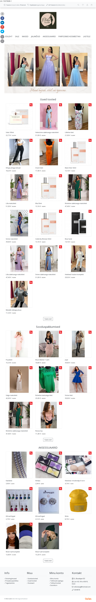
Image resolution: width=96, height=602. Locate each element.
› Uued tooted (32, 581)
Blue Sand (68, 239)
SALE (17, 36)
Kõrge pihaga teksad (13, 168)
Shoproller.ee (88, 599)
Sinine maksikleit (12, 239)
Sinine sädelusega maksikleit (45, 274)
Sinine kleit (69, 395)
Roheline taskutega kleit (43, 395)
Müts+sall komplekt (13, 552)
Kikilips (37, 481)
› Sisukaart (30, 583)
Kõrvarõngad (10, 516)
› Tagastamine (9, 583)
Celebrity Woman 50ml (43, 239)
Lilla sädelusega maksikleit (15, 274)
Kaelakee (9, 481)
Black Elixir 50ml (70, 168)
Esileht (8, 36)
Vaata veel (48, 319)
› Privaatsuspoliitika (11, 581)
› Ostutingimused (10, 579)
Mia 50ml (38, 203)
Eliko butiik (9, 599)
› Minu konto (53, 579)
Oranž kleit (39, 168)
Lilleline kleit (69, 132)
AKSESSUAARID (49, 36)
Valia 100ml (10, 132)
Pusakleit (9, 360)
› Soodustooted (32, 579)
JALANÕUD (35, 36)
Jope (66, 360)
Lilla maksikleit (11, 203)
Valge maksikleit (11, 395)
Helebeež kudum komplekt (74, 274)
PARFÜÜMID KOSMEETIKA (69, 36)
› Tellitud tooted (55, 583)
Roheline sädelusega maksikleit (76, 203)
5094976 (77, 590)
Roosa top (39, 431)
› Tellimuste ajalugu (56, 581)
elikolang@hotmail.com (82, 587)
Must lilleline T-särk (42, 360)
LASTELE (86, 36)
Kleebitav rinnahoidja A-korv (75, 481)
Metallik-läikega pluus (13, 310)
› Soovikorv (53, 585)
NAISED (25, 36)
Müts (67, 516)
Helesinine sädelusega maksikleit (47, 132)
